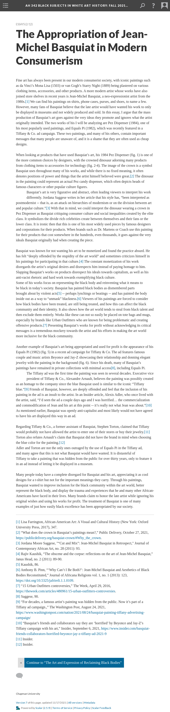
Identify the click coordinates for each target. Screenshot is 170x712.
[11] (147, 432)
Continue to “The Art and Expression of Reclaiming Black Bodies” (74, 662)
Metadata (89, 702)
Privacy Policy (82, 708)
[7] (45, 325)
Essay (20, 24)
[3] (48, 208)
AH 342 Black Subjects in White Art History (76, 5)
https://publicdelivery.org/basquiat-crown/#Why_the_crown (58, 538)
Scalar (38, 708)
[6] (79, 299)
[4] (81, 261)
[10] (149, 405)
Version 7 (21, 702)
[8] (113, 368)
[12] (62, 442)
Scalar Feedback (101, 708)
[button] (5, 5)
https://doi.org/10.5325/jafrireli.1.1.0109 (44, 580)
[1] (27, 101)
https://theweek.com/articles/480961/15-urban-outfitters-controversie (65, 591)
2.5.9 (47, 708)
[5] (59, 293)
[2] (132, 176)
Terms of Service (62, 708)
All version (75, 702)
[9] (27, 389)
